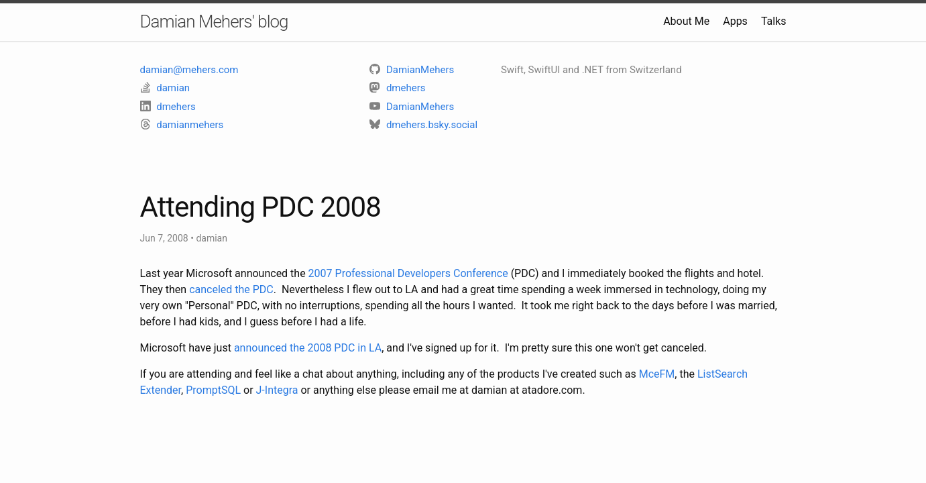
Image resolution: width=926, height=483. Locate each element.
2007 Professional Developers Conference (408, 273)
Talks (774, 21)
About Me (686, 21)
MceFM (657, 374)
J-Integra (277, 390)
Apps (735, 21)
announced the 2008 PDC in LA (308, 347)
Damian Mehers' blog (214, 21)
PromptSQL (213, 390)
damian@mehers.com (189, 70)
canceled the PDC (231, 289)
